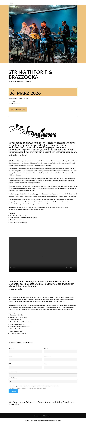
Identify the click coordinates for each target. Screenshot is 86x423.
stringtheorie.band (18, 155)
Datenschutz (46, 416)
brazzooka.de (15, 289)
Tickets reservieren (17, 109)
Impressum (38, 416)
